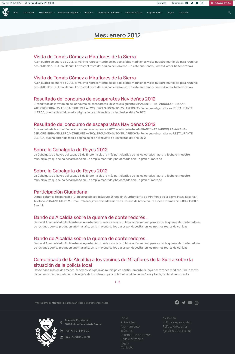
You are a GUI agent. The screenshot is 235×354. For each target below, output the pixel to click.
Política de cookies (175, 326)
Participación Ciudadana (60, 192)
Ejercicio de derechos (177, 331)
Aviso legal (170, 318)
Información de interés (136, 335)
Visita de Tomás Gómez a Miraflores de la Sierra (85, 57)
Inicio (124, 318)
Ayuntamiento (130, 326)
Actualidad (128, 322)
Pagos (125, 343)
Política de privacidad (177, 322)
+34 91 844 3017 (11, 3)
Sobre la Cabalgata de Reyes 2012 (71, 150)
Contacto (161, 3)
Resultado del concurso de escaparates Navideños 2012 (95, 99)
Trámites (126, 331)
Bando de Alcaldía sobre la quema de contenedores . (90, 217)
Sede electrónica (132, 339)
